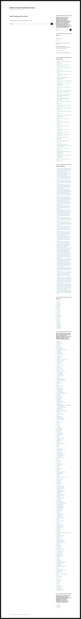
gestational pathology (60, 490)
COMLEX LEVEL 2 (59, 409)
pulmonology (58, 423)
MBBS (58, 470)
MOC (57, 584)
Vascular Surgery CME (60, 354)
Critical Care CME (59, 368)
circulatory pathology (60, 390)
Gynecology (58, 522)
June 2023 (58, 307)
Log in (58, 604)
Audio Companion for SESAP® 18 (62, 289)
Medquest (58, 583)
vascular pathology (59, 356)
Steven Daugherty (59, 428)
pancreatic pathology (60, 454)
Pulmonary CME (59, 526)
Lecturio (58, 447)
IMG (57, 567)
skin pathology (59, 452)
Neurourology (59, 440)
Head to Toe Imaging (60, 501)
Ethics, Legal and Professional (61, 380)
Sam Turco (58, 580)
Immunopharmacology (60, 491)
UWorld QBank (59, 590)
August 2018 (58, 320)
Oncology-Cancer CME (60, 369)
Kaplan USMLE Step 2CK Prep (61, 402)
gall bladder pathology (60, 472)
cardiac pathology (59, 432)
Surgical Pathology (59, 482)
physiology (58, 544)
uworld (58, 444)
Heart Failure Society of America (61, 542)
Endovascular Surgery (60, 347)
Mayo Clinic (58, 383)
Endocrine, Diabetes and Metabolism (62, 359)
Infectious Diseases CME (60, 540)
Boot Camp (58, 345)
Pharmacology (59, 394)
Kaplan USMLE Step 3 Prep (61, 379)
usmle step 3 (58, 558)
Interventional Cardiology (60, 506)
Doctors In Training (59, 429)
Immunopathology (59, 515)
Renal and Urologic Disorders (61, 453)
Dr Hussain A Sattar (59, 553)
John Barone (58, 395)
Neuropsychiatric (59, 367)
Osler (57, 568)
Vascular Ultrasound (59, 372)
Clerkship (58, 442)
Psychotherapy (59, 398)
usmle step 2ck (59, 496)
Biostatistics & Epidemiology (61, 443)
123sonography (59, 565)
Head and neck (59, 468)
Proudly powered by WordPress (25, 614)
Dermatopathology (59, 341)
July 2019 (58, 317)
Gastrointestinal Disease (60, 520)
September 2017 (59, 328)
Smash (58, 478)
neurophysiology (59, 469)
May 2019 (58, 318)
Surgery (58, 467)
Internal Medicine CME (60, 555)
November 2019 (59, 315)
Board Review (59, 518)
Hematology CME (59, 509)
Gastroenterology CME (60, 464)
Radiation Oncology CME (60, 541)
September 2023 (59, 305)
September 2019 (59, 316)
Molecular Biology (59, 554)
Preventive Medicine (59, 508)
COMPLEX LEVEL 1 (60, 516)
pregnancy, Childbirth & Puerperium (62, 410)
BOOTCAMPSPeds (59, 430)
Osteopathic (58, 531)
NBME (58, 381)
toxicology (58, 529)
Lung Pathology (59, 456)
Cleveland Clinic (59, 492)
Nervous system (59, 391)
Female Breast (59, 493)
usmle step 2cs (59, 481)
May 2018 (58, 321)
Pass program (58, 534)
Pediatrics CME (59, 480)
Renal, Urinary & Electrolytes (61, 566)
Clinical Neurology (59, 404)
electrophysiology (59, 408)
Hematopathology (59, 416)
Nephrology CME (59, 570)
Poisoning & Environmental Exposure (62, 393)
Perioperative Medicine (60, 527)
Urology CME (59, 588)
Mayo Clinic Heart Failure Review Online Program (64, 105)
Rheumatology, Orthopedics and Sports (62, 477)
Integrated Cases (59, 489)
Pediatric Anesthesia (59, 421)
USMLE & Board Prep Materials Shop (22, 8)
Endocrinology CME (59, 433)
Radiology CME (59, 556)
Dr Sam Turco (59, 427)
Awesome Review (59, 579)
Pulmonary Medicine (59, 397)
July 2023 (58, 306)
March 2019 (58, 319)
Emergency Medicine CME (60, 418)
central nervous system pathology (61, 407)
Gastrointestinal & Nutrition (60, 457)
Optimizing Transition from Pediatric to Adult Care (64, 134)
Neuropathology (59, 545)
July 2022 (58, 309)
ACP (57, 420)
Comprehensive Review (60, 514)
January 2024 (58, 303)
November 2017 (59, 326)
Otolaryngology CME (60, 434)
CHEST (58, 422)
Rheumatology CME (59, 571)
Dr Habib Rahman (59, 546)
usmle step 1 (58, 466)
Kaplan (58, 519)
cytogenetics (58, 358)
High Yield (58, 445)
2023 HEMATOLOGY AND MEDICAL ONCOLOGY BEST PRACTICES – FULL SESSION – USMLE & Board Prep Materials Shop (64, 247)
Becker (58, 458)
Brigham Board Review (60, 507)
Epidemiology (59, 378)
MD (57, 578)
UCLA (58, 446)
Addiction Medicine (59, 343)
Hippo (58, 582)
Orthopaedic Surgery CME (60, 419)
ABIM (58, 557)
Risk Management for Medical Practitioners (63, 129)
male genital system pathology (61, 471)
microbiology (58, 530)
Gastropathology (59, 257)
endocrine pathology (60, 551)
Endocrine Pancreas (59, 417)
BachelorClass (59, 581)
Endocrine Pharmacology (60, 455)
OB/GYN (58, 533)
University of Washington (60, 497)
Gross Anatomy (59, 577)
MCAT (58, 355)
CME (57, 415)
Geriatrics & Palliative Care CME (61, 494)
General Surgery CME (60, 479)
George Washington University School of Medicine (64, 532)
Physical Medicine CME (60, 495)
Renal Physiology (59, 563)
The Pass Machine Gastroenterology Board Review (64, 254)
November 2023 (59, 304)
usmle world (58, 459)
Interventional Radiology (60, 589)
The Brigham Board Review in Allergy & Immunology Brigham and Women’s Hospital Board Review (64, 229)
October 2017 (58, 327)
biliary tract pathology (60, 502)
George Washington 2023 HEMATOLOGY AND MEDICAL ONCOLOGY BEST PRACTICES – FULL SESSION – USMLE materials (63, 242)
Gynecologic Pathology (60, 365)
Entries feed (58, 605)
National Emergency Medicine (61, 371)
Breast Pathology (59, 357)
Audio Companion (59, 564)
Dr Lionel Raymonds (60, 576)
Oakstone (58, 435)
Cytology (58, 366)
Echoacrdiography (59, 396)
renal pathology (59, 439)
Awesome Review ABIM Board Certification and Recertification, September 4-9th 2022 (64, 182)
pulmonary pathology (60, 373)
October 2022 (58, 308)
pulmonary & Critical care (60, 360)
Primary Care (59, 344)
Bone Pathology (59, 361)
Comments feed (59, 606)
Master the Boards (59, 348)
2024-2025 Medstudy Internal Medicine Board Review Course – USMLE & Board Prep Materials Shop (64, 185)
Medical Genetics (59, 539)
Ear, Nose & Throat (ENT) (60, 504)
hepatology (58, 342)
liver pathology (59, 441)
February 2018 (59, 322)
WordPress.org (59, 607)
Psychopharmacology (60, 382)
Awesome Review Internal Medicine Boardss (65, 191)
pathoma (58, 370)
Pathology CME (59, 465)
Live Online (58, 346)
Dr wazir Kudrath (59, 552)
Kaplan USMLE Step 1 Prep (61, 392)
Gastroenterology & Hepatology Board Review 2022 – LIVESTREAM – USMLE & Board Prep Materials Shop (64, 169)
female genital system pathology (61, 503)
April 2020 (58, 314)
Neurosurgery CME (59, 353)
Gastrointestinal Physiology (60, 517)
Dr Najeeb (58, 403)
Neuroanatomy (59, 483)
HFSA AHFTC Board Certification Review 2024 (63, 74)
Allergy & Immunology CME (61, 569)
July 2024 (58, 302)
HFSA (58, 521)
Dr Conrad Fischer (59, 505)
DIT (57, 384)
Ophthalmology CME (60, 385)
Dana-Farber (58, 431)
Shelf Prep (58, 484)
